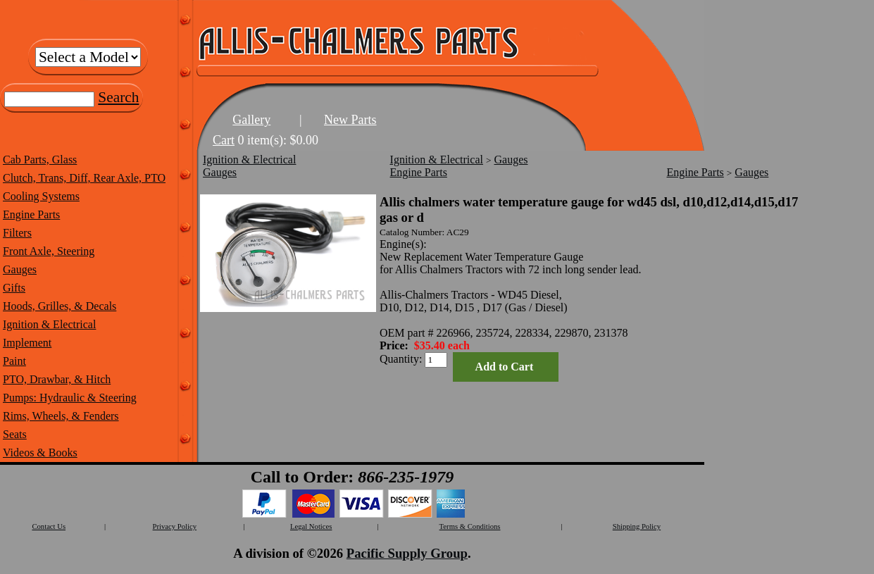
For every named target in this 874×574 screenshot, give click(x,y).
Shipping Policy (637, 526)
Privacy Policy (174, 526)
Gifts (14, 288)
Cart (224, 140)
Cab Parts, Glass (40, 160)
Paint (14, 361)
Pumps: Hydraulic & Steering (70, 398)
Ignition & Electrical (49, 324)
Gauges (20, 269)
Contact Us (48, 526)
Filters (17, 233)
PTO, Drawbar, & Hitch (57, 379)
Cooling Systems (41, 196)
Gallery (251, 120)
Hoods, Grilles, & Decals (59, 306)
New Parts (350, 120)
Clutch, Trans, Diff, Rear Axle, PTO (84, 178)
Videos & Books (40, 452)
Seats (15, 434)
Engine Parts (31, 214)
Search (118, 97)
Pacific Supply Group (407, 553)
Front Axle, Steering (48, 251)
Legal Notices (311, 526)
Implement (27, 343)
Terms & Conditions (470, 526)
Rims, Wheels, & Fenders (61, 416)
